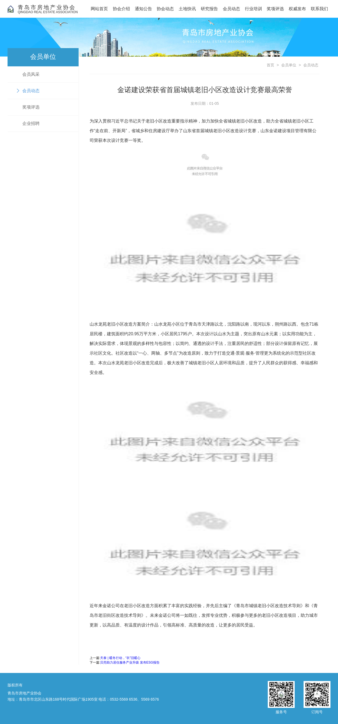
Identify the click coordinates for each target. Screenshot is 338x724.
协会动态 (165, 8)
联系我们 (319, 8)
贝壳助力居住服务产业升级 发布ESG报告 (130, 662)
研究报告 (209, 8)
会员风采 (31, 74)
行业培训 (253, 8)
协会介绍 (121, 8)
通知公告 (143, 8)
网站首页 (99, 8)
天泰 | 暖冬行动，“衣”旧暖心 (120, 658)
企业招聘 (31, 123)
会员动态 (231, 8)
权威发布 (297, 8)
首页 (270, 65)
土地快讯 (187, 8)
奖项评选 (275, 8)
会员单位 (288, 65)
